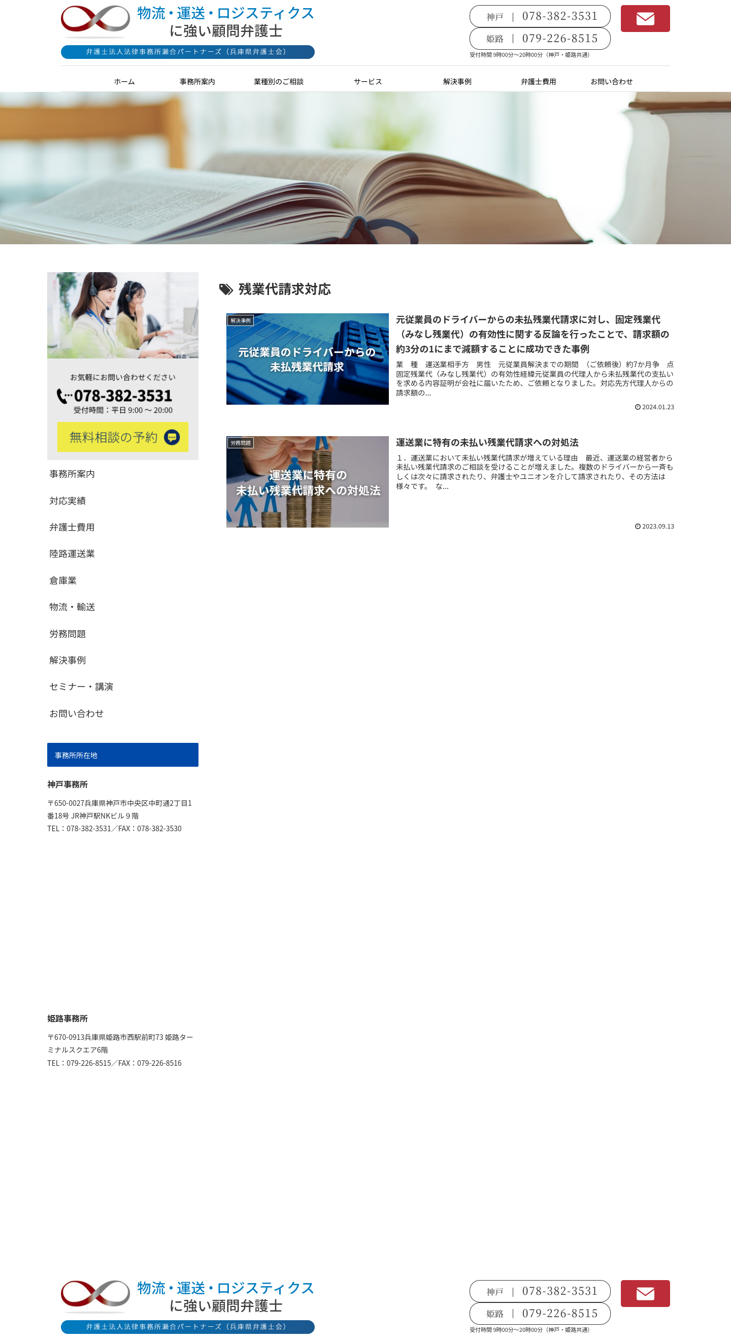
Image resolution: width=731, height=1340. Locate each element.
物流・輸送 (72, 606)
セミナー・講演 (81, 686)
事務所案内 (72, 473)
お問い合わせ (76, 713)
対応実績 (67, 500)
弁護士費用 (72, 526)
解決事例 (67, 659)
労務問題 (67, 633)
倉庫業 (63, 579)
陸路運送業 (72, 553)
